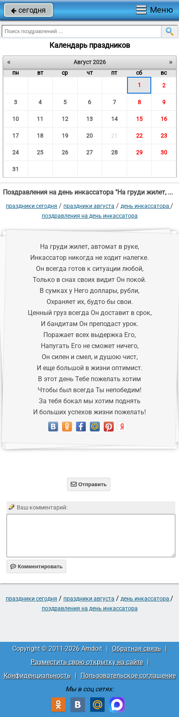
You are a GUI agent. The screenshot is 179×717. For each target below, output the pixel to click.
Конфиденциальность (37, 675)
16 (164, 119)
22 (139, 135)
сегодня (28, 10)
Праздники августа (88, 206)
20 (89, 135)
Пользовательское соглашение (128, 675)
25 (40, 152)
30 (164, 152)
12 (65, 119)
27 (89, 152)
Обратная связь (136, 648)
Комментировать (36, 566)
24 (15, 152)
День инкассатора (145, 206)
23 (164, 135)
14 (114, 119)
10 (15, 119)
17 (15, 135)
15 (139, 119)
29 (139, 152)
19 (65, 135)
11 (40, 119)
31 (15, 169)
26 (65, 152)
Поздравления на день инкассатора (90, 215)
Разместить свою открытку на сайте (87, 662)
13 (89, 119)
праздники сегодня (31, 206)
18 (40, 135)
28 (114, 152)
